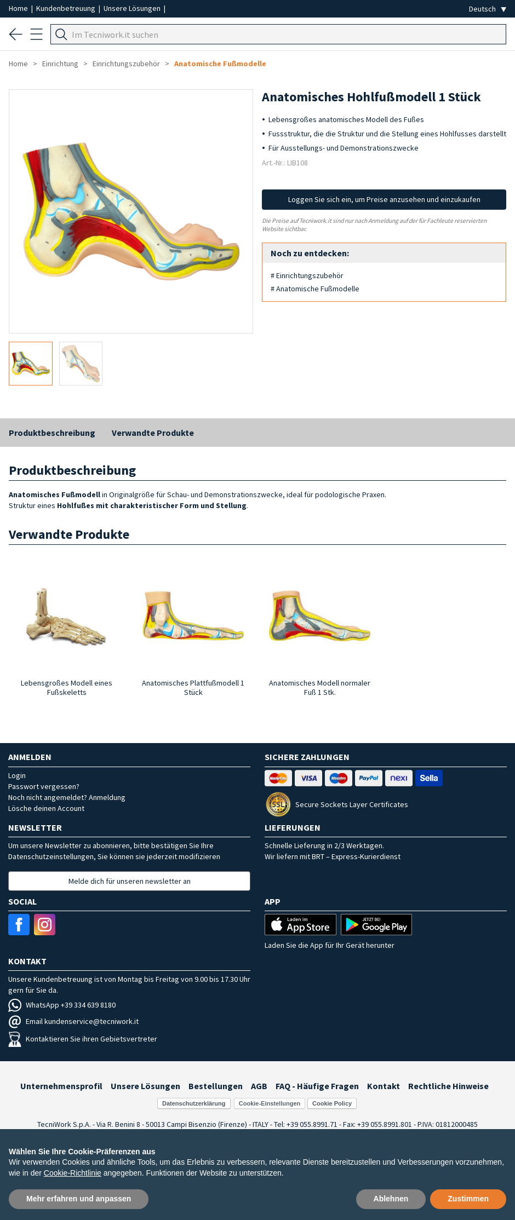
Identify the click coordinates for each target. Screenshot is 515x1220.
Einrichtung (60, 63)
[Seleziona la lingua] (487, 9)
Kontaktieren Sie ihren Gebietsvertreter (82, 1039)
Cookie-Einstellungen (269, 1103)
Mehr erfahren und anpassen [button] (78, 1198)
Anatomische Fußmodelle (220, 63)
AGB (259, 1085)
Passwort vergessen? (43, 786)
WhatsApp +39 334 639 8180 (62, 1005)
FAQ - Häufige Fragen (317, 1085)
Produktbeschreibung (52, 432)
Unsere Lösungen (133, 8)
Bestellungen (215, 1085)
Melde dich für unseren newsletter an (129, 881)
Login (17, 775)
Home (19, 8)
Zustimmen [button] (468, 1198)
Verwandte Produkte (153, 432)
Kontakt (383, 1085)
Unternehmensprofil (61, 1085)
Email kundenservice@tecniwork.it (73, 1021)
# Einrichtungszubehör (307, 275)
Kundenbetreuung (66, 8)
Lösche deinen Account (46, 808)
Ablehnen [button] (391, 1198)
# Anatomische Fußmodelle (315, 289)
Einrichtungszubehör (126, 63)
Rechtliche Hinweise (448, 1085)
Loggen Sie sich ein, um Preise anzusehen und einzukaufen (384, 199)
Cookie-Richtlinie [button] (72, 1173)
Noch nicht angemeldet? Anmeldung (66, 797)
